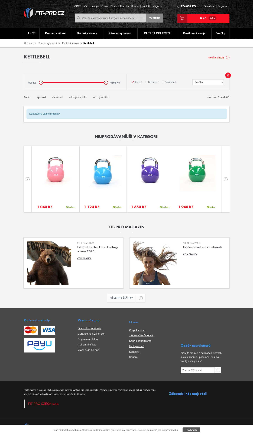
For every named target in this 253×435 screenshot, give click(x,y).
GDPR (77, 6)
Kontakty (134, 351)
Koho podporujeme (140, 341)
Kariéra (135, 6)
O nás (104, 6)
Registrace (223, 6)
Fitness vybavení (120, 33)
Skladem (171, 82)
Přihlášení (208, 6)
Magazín (157, 6)
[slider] (41, 83)
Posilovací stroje (194, 33)
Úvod (30, 43)
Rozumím (191, 430)
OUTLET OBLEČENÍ (157, 33)
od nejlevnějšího (78, 97)
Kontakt (146, 6)
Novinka (153, 82)
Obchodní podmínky (89, 328)
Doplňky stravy (87, 33)
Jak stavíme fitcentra (141, 335)
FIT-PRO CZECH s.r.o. (43, 404)
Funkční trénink (70, 43)
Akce (138, 82)
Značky (220, 33)
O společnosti (137, 330)
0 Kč (208, 18)
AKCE (31, 33)
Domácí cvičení (55, 33)
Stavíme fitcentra (119, 6)
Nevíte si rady (216, 57)
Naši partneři (136, 346)
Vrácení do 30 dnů (88, 350)
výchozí (41, 97)
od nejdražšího (101, 97)
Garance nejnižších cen (91, 333)
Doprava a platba (88, 339)
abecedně (57, 97)
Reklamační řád (87, 344)
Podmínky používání (125, 430)
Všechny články (123, 298)
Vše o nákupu (91, 6)
